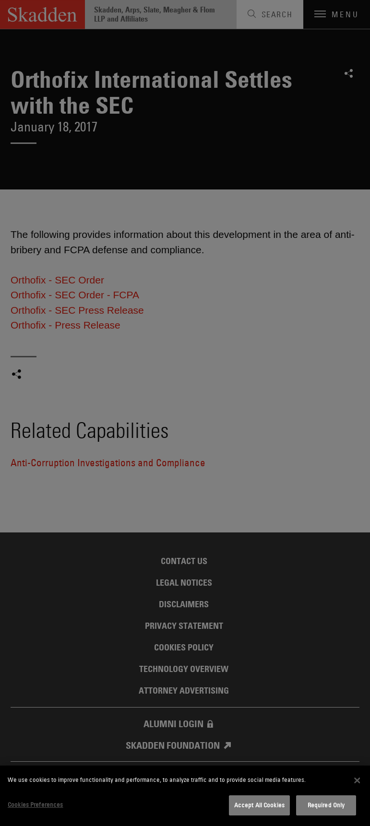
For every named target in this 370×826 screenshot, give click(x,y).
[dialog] (185, 796)
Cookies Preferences (35, 804)
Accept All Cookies (259, 805)
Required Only (326, 805)
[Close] (357, 780)
